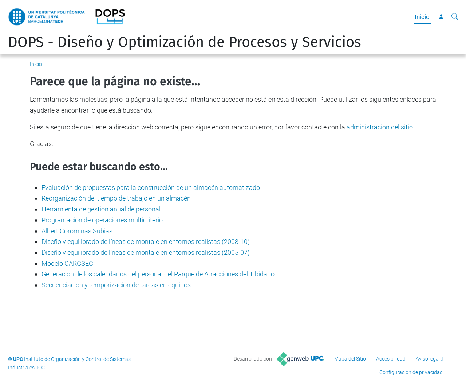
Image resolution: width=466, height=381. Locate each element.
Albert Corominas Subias (77, 231)
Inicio (422, 16)
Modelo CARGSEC (67, 263)
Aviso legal (428, 359)
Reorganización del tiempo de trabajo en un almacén (116, 198)
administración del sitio (380, 127)
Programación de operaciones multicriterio (102, 220)
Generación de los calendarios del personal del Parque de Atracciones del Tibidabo (158, 274)
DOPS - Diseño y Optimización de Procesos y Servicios (184, 42)
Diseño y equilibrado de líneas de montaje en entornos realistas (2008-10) (146, 241)
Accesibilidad (391, 359)
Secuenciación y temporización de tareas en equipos (116, 285)
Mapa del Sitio (350, 359)
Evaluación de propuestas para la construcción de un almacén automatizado (151, 187)
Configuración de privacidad (411, 372)
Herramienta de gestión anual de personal (101, 209)
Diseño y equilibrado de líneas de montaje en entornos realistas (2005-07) (146, 252)
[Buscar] (454, 16)
